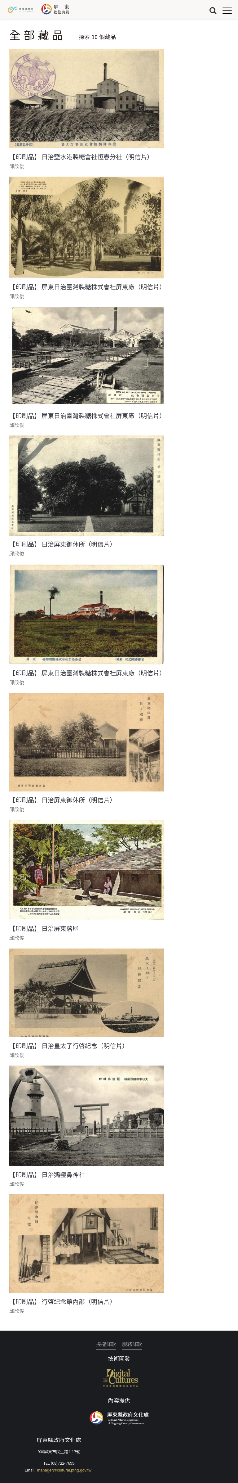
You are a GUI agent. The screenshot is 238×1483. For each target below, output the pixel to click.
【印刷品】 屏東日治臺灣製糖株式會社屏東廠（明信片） (87, 287)
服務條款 (132, 1344)
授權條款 (106, 1344)
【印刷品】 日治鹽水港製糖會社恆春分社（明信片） (81, 156)
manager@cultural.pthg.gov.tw (64, 1470)
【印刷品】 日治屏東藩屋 (44, 928)
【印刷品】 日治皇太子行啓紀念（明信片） (68, 1045)
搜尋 (212, 10)
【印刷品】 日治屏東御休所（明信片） (62, 544)
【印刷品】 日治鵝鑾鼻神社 (47, 1174)
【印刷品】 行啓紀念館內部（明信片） (62, 1301)
